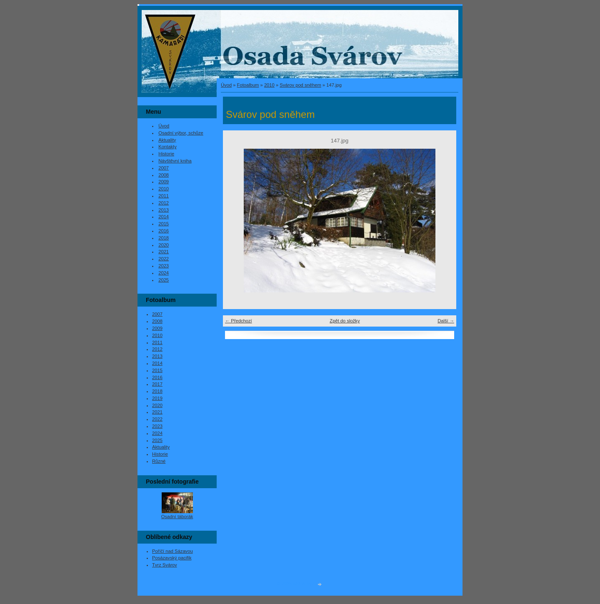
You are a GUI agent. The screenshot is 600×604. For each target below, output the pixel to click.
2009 (163, 181)
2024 (163, 272)
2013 (163, 209)
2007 (163, 167)
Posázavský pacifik (172, 557)
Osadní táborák (177, 516)
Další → (446, 320)
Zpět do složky (345, 320)
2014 (163, 216)
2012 (163, 202)
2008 (163, 174)
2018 (163, 237)
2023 (163, 265)
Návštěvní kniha (175, 160)
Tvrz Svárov (164, 564)
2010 (269, 84)
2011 (163, 195)
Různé (158, 461)
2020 (163, 244)
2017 (157, 384)
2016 (163, 230)
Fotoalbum (248, 84)
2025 (163, 279)
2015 (163, 223)
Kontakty (167, 146)
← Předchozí (238, 320)
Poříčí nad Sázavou (172, 551)
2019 (157, 398)
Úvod (226, 84)
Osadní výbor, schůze (180, 132)
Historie (166, 153)
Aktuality (167, 139)
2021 (163, 251)
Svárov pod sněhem (300, 84)
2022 (163, 258)
